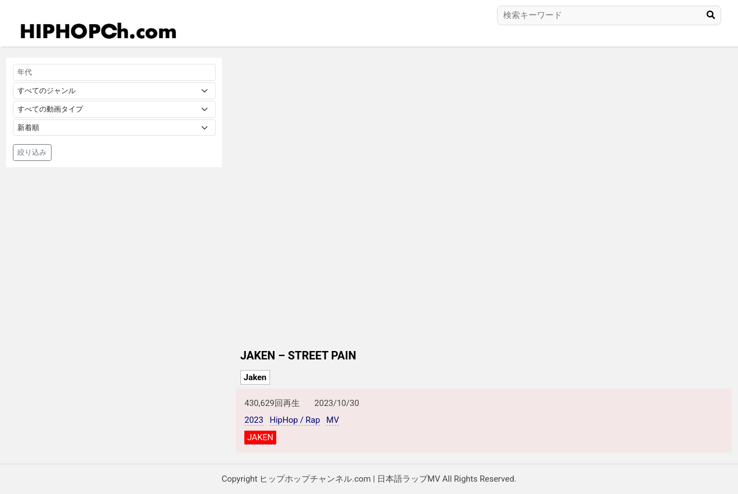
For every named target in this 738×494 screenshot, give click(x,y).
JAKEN (260, 437)
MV (332, 420)
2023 (253, 420)
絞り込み (32, 152)
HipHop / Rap (295, 420)
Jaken (255, 377)
